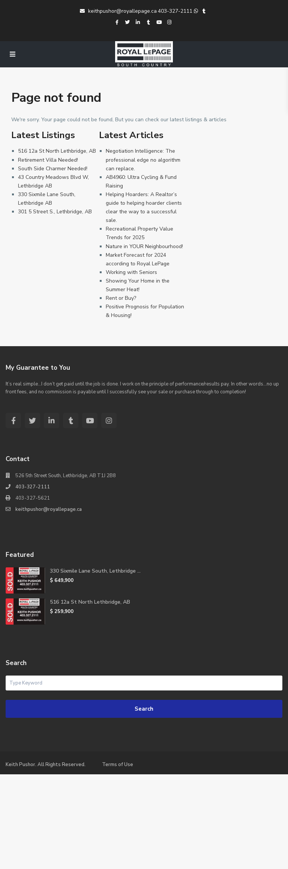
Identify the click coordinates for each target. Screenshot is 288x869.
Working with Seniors (131, 272)
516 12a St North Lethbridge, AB (57, 151)
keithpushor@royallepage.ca (118, 11)
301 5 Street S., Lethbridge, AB (55, 211)
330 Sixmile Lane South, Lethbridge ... (95, 570)
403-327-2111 (175, 11)
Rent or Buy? (121, 298)
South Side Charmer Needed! (52, 168)
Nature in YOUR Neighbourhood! (144, 246)
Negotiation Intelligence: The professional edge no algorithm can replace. (143, 159)
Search (144, 709)
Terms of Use (117, 764)
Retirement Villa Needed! (48, 160)
